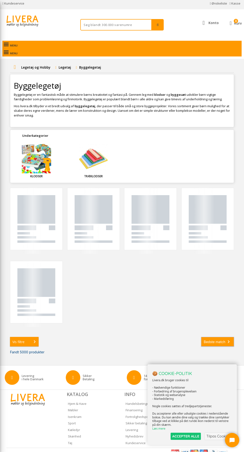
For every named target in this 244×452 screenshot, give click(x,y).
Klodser (36, 168)
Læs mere (158, 429)
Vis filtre (25, 334)
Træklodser (93, 168)
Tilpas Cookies (218, 436)
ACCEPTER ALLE (185, 436)
